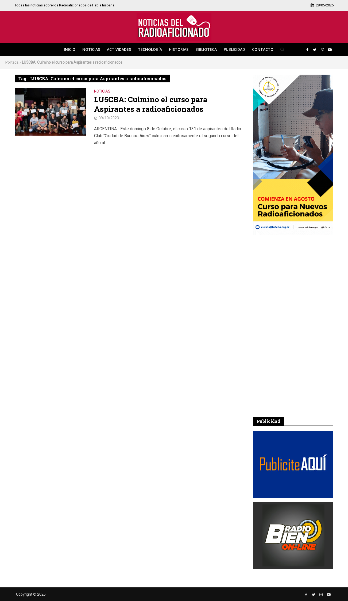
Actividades (119, 49)
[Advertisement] (293, 326)
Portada (11, 62)
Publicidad (234, 49)
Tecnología (150, 49)
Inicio (69, 49)
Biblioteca (206, 49)
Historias (178, 49)
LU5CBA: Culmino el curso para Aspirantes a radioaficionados (150, 104)
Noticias (91, 49)
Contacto (262, 49)
